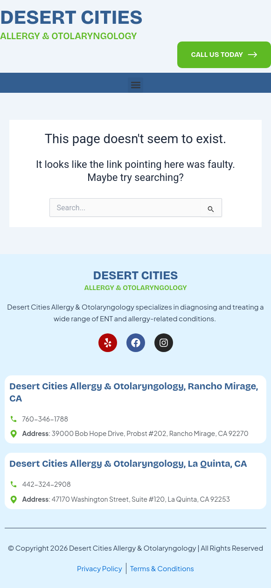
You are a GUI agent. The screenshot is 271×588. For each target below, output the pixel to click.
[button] (135, 85)
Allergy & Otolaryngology (68, 36)
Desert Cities (71, 17)
